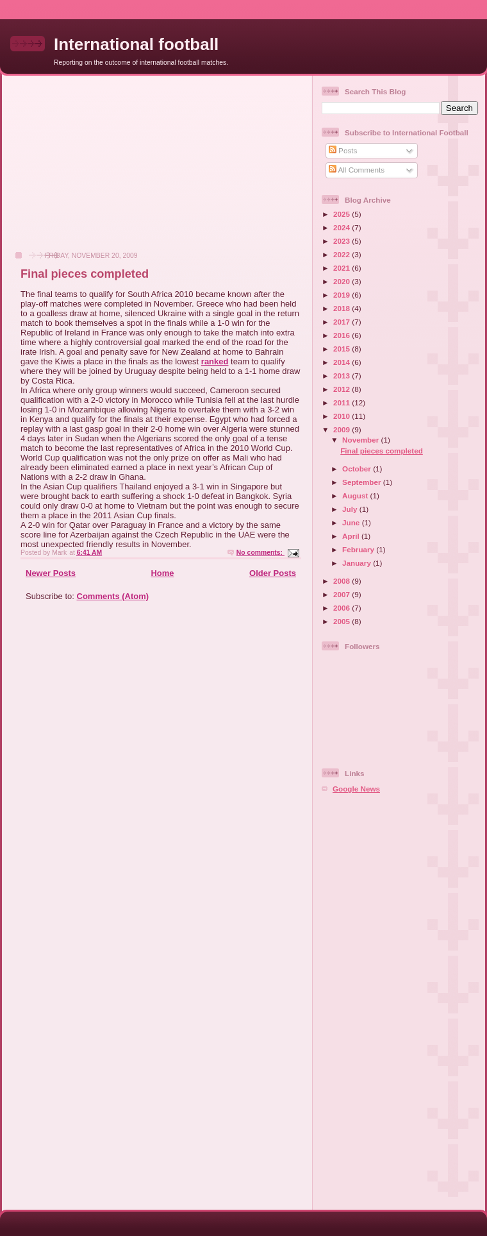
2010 (342, 416)
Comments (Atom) (113, 596)
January (357, 563)
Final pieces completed (85, 273)
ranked (215, 361)
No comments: (260, 552)
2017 (342, 321)
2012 (342, 389)
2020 (342, 281)
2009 (342, 429)
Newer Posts (51, 573)
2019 (342, 295)
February (359, 549)
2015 (342, 348)
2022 (342, 254)
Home (162, 573)
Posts (343, 150)
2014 (342, 362)
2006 (342, 608)
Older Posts (272, 573)
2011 (342, 402)
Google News (356, 788)
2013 (342, 375)
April (351, 536)
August (356, 495)
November (361, 440)
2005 (342, 621)
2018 (342, 308)
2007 (342, 594)
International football (136, 44)
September (362, 482)
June (352, 522)
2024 (342, 227)
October (357, 468)
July (350, 509)
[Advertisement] (103, 170)
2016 (342, 335)
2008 (342, 581)
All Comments (356, 169)
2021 (342, 268)
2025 (342, 214)
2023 (342, 241)
